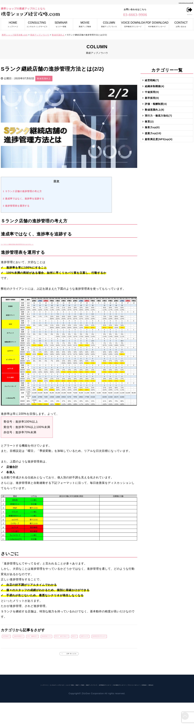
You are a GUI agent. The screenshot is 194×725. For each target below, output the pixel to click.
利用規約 (105, 706)
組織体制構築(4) (34, 638)
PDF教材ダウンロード (157, 23)
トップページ (13, 23)
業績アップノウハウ (109, 23)
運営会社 (118, 706)
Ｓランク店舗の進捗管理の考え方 (22, 191)
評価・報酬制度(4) (62, 638)
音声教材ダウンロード (133, 23)
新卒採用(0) (154, 113)
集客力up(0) (154, 165)
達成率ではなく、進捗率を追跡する (23, 198)
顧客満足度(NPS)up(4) (56, 648)
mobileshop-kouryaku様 (178, 2)
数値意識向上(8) (88, 638)
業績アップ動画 (85, 23)
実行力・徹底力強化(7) (118, 638)
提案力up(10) (27, 648)
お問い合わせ (181, 23)
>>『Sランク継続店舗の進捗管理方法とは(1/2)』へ (35, 243)
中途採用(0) (154, 103)
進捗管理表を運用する (16, 205)
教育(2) (8, 648)
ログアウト (186, 12)
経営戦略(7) (11, 638)
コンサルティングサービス (37, 23)
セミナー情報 (61, 23)
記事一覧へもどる (71, 669)
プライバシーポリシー (83, 706)
